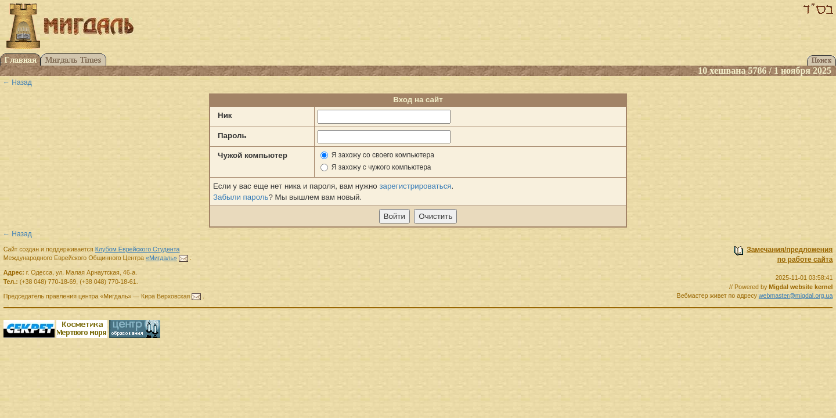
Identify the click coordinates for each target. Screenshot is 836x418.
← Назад (17, 82)
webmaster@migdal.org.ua (796, 295)
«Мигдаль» (161, 257)
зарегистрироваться (415, 186)
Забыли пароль (240, 197)
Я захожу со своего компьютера (382, 155)
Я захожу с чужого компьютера (381, 167)
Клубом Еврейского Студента (137, 249)
